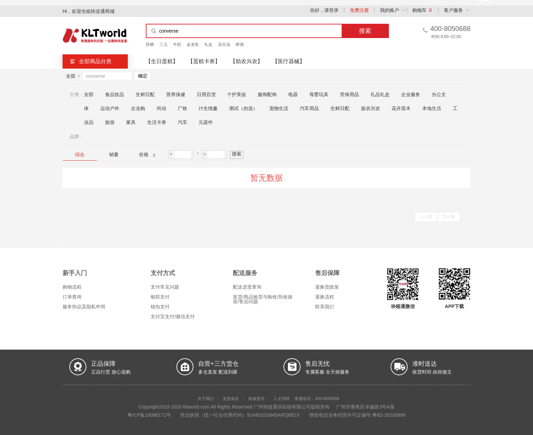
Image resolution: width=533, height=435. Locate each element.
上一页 (426, 217)
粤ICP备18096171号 (149, 415)
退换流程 (324, 297)
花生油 (224, 44)
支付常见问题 (165, 287)
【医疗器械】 (288, 61)
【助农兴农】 (246, 61)
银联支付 (160, 297)
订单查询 (72, 297)
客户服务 (453, 10)
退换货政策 (327, 287)
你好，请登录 (324, 10)
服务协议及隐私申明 (84, 306)
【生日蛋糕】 (161, 61)
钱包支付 (160, 306)
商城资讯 (256, 398)
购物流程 (72, 287)
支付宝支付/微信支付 (173, 316)
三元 (163, 44)
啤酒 (240, 44)
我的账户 (389, 10)
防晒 (150, 44)
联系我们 (324, 306)
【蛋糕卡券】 (204, 61)
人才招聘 (281, 398)
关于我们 (205, 398)
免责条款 (231, 398)
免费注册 (359, 10)
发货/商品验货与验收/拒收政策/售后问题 (263, 299)
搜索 (236, 154)
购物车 (422, 10)
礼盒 (208, 44)
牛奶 (177, 44)
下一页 (449, 217)
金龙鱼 (193, 44)
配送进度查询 (247, 287)
